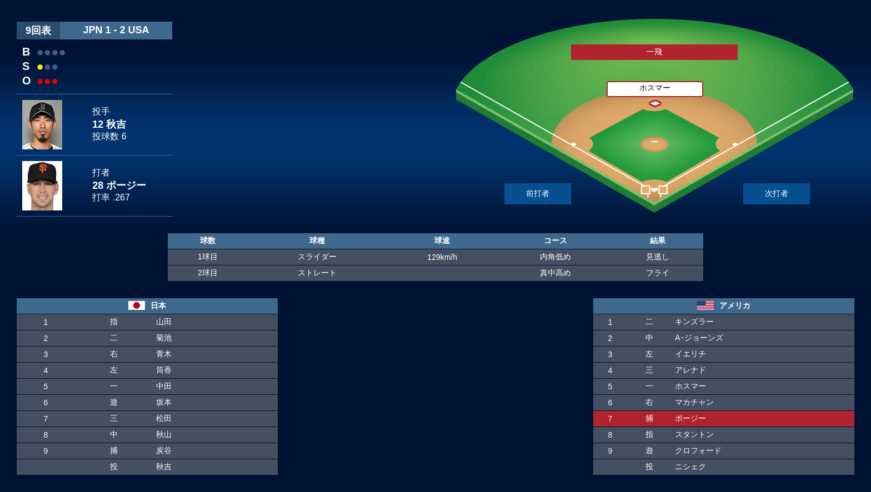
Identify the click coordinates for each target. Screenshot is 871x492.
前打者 (537, 193)
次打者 (776, 193)
